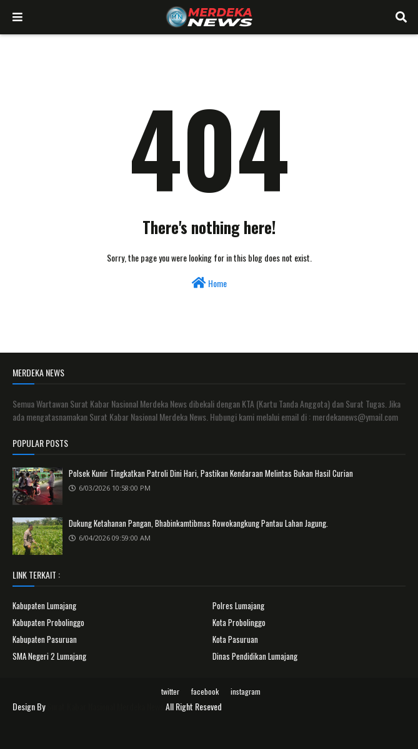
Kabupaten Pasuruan (44, 639)
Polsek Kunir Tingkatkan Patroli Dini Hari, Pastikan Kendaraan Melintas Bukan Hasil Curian (211, 473)
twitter (170, 691)
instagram (246, 691)
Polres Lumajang (238, 605)
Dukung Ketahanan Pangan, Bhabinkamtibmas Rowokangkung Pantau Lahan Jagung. (198, 523)
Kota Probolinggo (239, 622)
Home (209, 283)
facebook (205, 691)
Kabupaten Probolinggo (48, 622)
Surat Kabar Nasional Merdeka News (105, 706)
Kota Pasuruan (235, 639)
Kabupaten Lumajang (44, 605)
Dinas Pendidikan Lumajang (254, 656)
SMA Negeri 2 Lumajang (49, 656)
